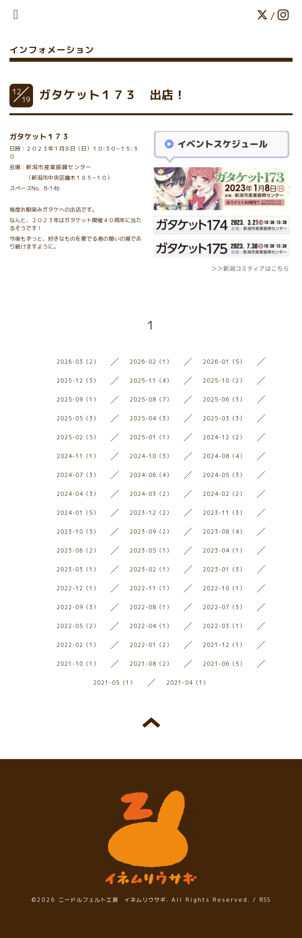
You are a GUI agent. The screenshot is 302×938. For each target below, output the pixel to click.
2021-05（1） (114, 682)
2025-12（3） (78, 380)
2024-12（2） (224, 437)
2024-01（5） (78, 512)
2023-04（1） (224, 550)
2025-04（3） (151, 418)
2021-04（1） (187, 682)
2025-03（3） (224, 418)
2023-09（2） (151, 531)
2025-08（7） (151, 399)
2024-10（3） (151, 456)
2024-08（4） (224, 456)
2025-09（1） (78, 399)
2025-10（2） (224, 380)
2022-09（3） (78, 607)
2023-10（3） (78, 531)
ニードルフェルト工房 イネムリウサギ (112, 899)
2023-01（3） (224, 569)
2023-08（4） (224, 531)
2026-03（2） (78, 361)
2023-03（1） (78, 569)
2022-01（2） (151, 645)
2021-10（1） (78, 663)
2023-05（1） (151, 550)
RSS (265, 899)
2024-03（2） (151, 494)
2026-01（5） (224, 361)
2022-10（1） (224, 588)
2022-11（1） (151, 588)
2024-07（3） (78, 475)
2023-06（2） (78, 550)
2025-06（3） (224, 399)
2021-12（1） (224, 645)
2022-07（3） (224, 607)
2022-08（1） (151, 607)
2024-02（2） (224, 494)
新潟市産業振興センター (59, 167)
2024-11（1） (78, 456)
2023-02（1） (151, 569)
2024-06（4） (151, 475)
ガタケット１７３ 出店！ (112, 95)
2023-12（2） (151, 512)
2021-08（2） (151, 663)
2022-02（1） (78, 645)
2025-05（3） (78, 418)
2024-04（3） (78, 494)
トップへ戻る (151, 722)
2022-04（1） (151, 626)
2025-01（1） (151, 437)
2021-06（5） (224, 663)
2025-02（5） (78, 437)
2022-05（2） (78, 626)
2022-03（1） (224, 626)
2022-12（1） (78, 588)
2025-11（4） (151, 380)
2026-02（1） (151, 361)
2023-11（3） (224, 512)
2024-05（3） (224, 475)
